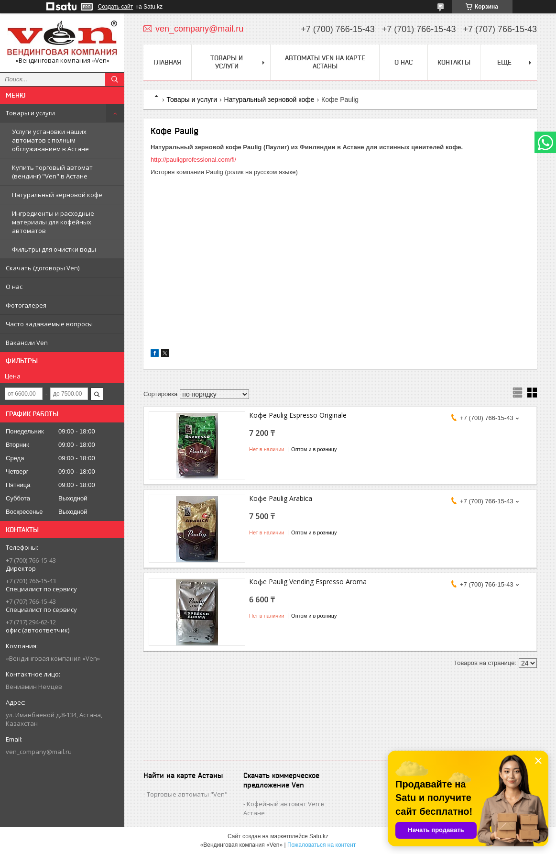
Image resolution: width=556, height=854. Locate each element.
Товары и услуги (30, 113)
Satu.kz (318, 836)
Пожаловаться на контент (321, 845)
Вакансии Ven (27, 342)
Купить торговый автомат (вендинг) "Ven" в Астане (52, 171)
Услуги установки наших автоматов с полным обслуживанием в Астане (50, 140)
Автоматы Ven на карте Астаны (325, 62)
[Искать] (114, 79)
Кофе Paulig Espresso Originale (298, 415)
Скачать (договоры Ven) (42, 268)
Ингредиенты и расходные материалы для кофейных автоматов (53, 222)
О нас (14, 286)
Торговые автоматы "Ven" (187, 794)
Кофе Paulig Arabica (280, 498)
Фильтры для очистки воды (54, 249)
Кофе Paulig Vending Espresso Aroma (308, 581)
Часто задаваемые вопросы (49, 324)
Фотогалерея (26, 305)
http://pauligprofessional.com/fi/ (193, 159)
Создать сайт (115, 6)
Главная (167, 62)
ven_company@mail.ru (39, 751)
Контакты (453, 62)
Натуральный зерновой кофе (57, 194)
